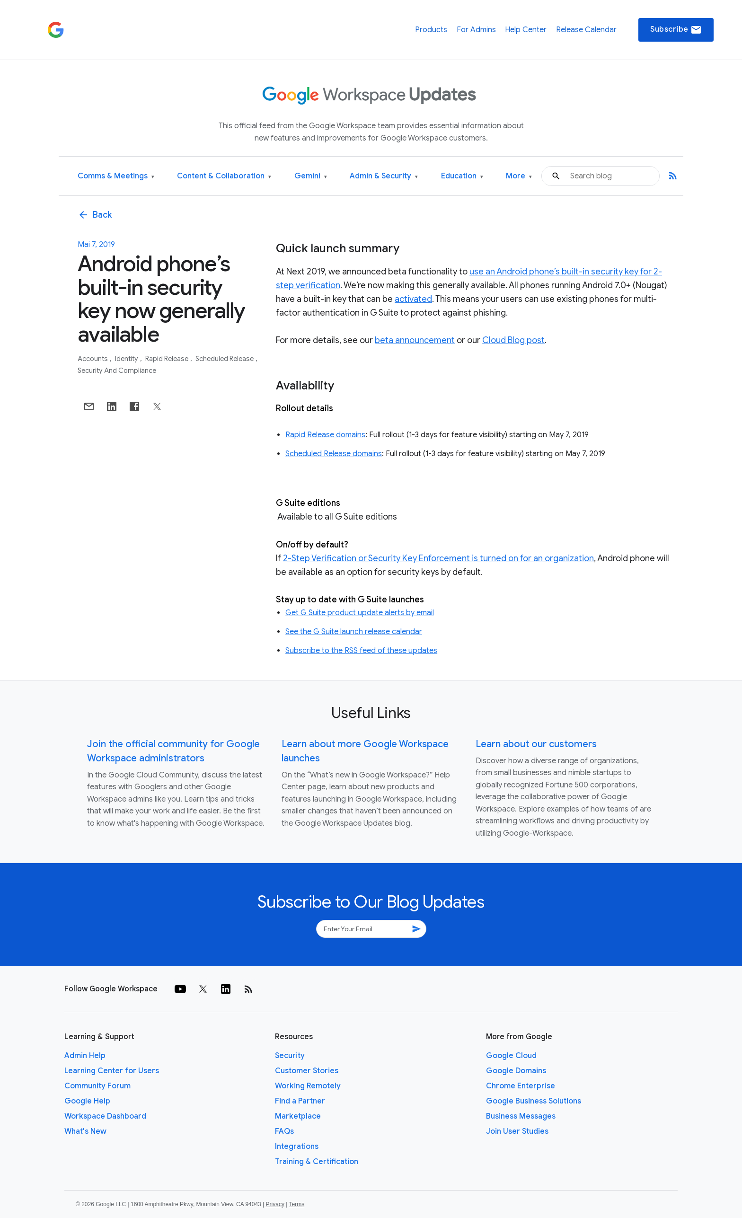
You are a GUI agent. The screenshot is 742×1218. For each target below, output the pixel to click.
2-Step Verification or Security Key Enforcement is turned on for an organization (438, 558)
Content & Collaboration (224, 176)
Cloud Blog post (513, 340)
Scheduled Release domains (333, 454)
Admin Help (85, 1055)
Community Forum (97, 1086)
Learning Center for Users (111, 1071)
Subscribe (676, 29)
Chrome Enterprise (520, 1086)
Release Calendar (586, 30)
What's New (85, 1131)
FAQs (284, 1131)
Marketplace (298, 1116)
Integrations (296, 1146)
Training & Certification (316, 1161)
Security (290, 1055)
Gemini (310, 176)
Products (431, 30)
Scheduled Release (225, 358)
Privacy (275, 1204)
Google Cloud (511, 1055)
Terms (296, 1204)
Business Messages (521, 1116)
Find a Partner (300, 1101)
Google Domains (516, 1071)
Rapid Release (167, 358)
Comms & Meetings (116, 176)
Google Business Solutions (533, 1101)
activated (413, 299)
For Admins (476, 30)
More (519, 176)
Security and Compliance (117, 370)
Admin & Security (384, 176)
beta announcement (415, 340)
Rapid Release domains (325, 435)
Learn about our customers (536, 744)
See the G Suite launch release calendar (353, 631)
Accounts (93, 358)
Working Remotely (308, 1086)
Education (462, 176)
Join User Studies (517, 1131)
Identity (127, 358)
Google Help (87, 1101)
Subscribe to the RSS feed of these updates (361, 650)
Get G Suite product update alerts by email (359, 613)
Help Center (526, 30)
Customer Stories (306, 1071)
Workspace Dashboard (105, 1116)
